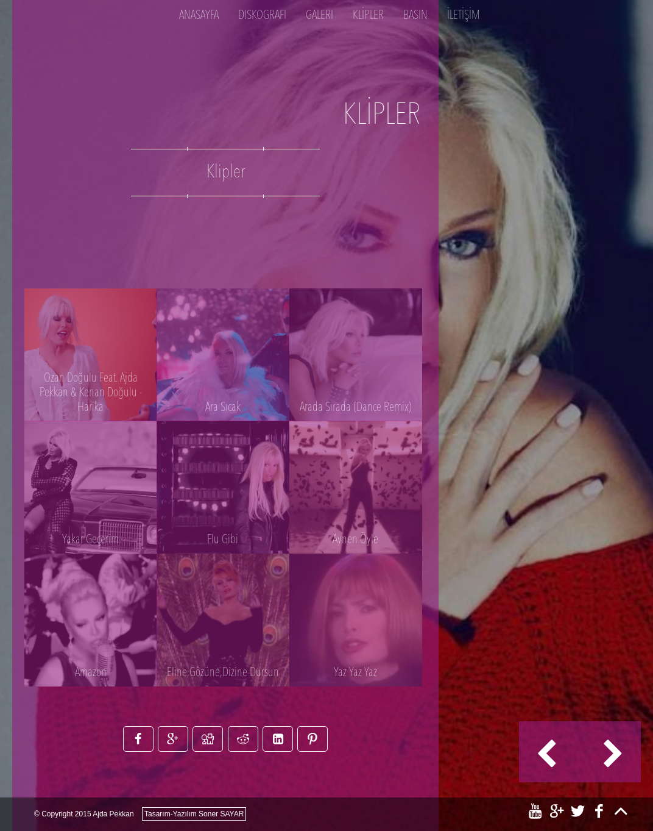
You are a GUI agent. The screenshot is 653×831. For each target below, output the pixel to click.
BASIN (415, 16)
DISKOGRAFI (262, 16)
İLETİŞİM (463, 16)
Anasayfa (199, 16)
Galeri (319, 16)
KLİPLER (368, 16)
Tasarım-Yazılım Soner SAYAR (194, 814)
